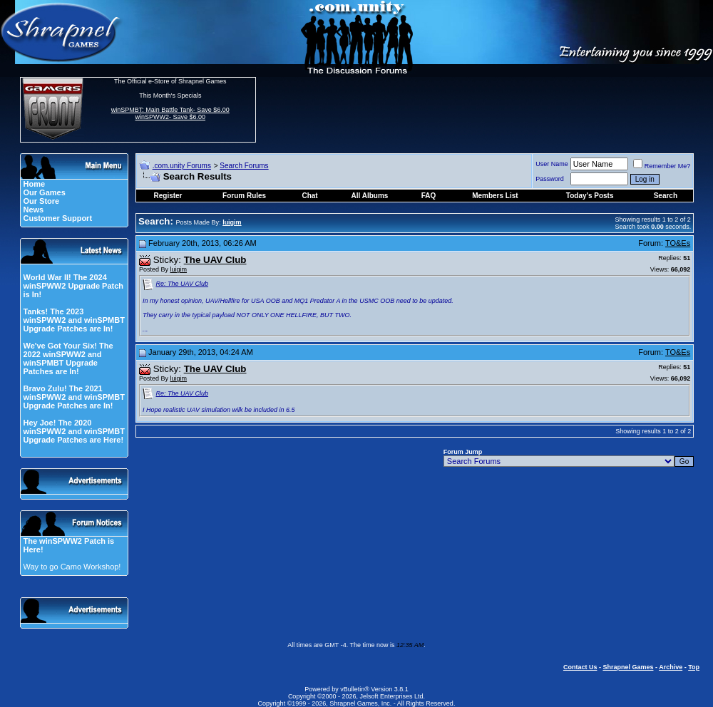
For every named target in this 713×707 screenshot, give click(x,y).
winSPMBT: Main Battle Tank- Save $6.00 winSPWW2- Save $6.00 (170, 113)
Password (549, 178)
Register (168, 196)
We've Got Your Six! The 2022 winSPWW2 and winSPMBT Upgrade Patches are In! (68, 358)
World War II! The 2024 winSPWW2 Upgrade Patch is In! (73, 286)
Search (665, 196)
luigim (179, 269)
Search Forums (244, 166)
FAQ (428, 196)
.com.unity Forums (182, 166)
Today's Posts (590, 196)
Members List (495, 196)
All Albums (370, 196)
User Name (551, 163)
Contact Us (580, 667)
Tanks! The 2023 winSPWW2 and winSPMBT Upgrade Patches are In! (73, 320)
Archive (670, 667)
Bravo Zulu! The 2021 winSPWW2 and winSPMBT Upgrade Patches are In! (73, 397)
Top (693, 667)
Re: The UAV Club (182, 283)
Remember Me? (662, 166)
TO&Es (677, 243)
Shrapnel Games (627, 667)
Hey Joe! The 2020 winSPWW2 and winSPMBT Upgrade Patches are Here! (73, 431)
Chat (309, 196)
